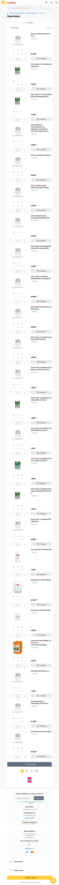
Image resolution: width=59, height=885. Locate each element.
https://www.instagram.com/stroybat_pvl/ (29, 844)
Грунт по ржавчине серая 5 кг (41, 155)
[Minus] (10, 59)
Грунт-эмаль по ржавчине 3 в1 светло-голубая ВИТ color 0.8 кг (41, 491)
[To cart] (41, 58)
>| (36, 771)
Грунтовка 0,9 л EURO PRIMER (41, 549)
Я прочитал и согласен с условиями (29, 802)
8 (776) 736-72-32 (30, 815)
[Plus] (24, 59)
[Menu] (3, 2)
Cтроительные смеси (31, 13)
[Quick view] (13, 50)
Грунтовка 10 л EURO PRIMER (41, 580)
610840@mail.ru (29, 848)
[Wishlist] (17, 50)
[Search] (9, 8)
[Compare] (21, 50)
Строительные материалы (17, 13)
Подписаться (38, 798)
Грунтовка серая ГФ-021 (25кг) (41, 731)
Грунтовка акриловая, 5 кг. (40, 671)
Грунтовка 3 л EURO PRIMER (40, 610)
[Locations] (46, 2)
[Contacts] (51, 2)
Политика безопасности (30, 801)
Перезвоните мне (29, 817)
